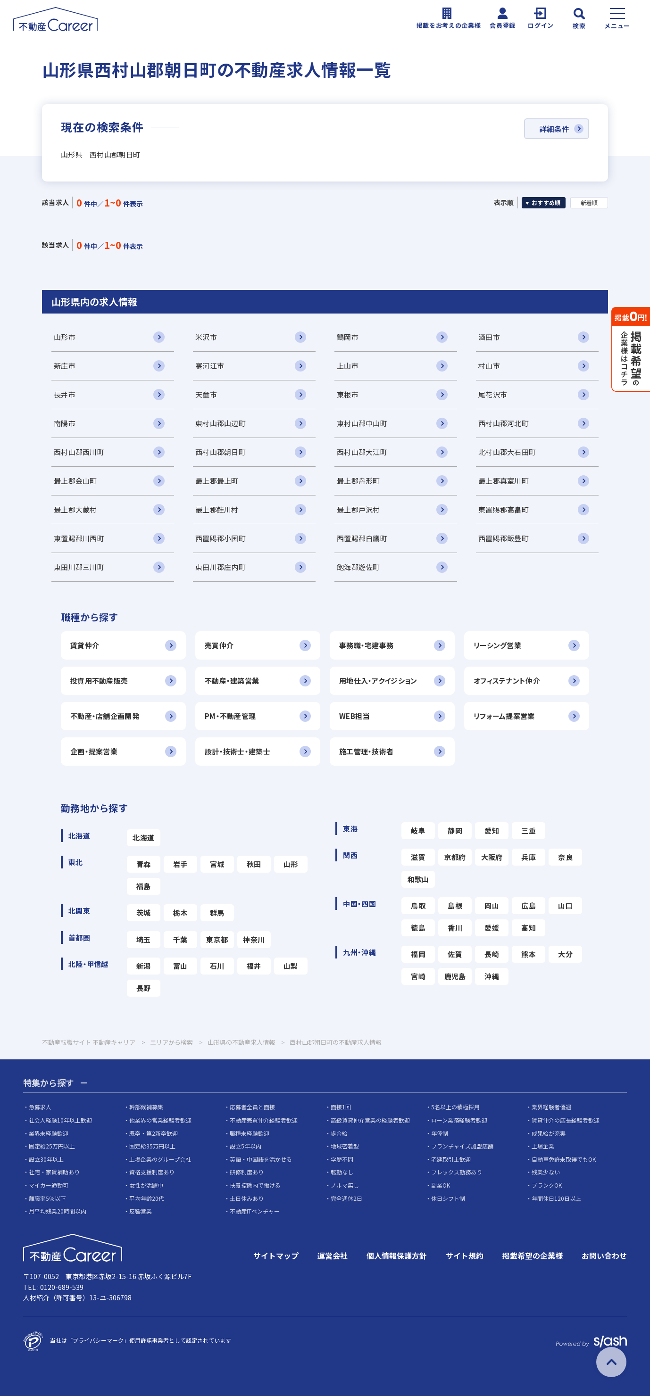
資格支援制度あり (152, 1172)
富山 (180, 966)
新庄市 (64, 366)
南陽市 (64, 423)
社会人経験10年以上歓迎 (60, 1120)
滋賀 (418, 857)
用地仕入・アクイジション (378, 681)
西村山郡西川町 (79, 452)
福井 (254, 966)
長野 (143, 988)
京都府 (455, 857)
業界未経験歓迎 (48, 1133)
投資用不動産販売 (99, 681)
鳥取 (418, 905)
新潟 (143, 966)
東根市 (347, 394)
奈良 (565, 857)
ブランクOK (547, 1185)
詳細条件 (554, 128)
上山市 (347, 366)
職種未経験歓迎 (249, 1133)
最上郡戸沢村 (358, 509)
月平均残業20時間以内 (57, 1211)
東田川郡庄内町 (220, 567)
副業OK (440, 1185)
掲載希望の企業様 (532, 1255)
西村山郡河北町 (503, 423)
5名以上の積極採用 (455, 1107)
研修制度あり (247, 1172)
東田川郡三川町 (79, 567)
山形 (290, 864)
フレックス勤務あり (456, 1172)
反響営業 (140, 1211)
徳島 (418, 928)
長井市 (64, 394)
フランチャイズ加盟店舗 (462, 1146)
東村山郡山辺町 (220, 423)
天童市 (206, 394)
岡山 (491, 905)
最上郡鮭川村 (217, 509)
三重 (528, 830)
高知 (528, 928)
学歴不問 (342, 1159)
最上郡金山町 (75, 481)
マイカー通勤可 (48, 1185)
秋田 (254, 864)
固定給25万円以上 (52, 1146)
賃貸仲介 (84, 645)
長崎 (491, 954)
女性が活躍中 (146, 1185)
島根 (455, 905)
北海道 (143, 838)
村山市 (489, 366)
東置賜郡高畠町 (503, 509)
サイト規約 (464, 1255)
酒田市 (489, 337)
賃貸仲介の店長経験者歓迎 (566, 1120)
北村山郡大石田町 (507, 452)
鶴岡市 (347, 337)
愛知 (491, 830)
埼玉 (143, 939)
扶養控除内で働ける (255, 1185)
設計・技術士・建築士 (237, 751)
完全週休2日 (346, 1198)
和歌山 (418, 879)
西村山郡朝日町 (220, 452)
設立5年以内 (245, 1146)
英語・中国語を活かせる (261, 1159)
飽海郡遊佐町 (358, 567)
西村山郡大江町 (362, 452)
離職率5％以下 (47, 1198)
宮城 (217, 864)
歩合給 (339, 1133)
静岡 (455, 830)
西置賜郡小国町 (220, 538)
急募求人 (40, 1107)
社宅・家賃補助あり (54, 1172)
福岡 (418, 954)
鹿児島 (455, 976)
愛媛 (491, 928)
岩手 (180, 864)
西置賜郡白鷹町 (362, 538)
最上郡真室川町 (503, 481)
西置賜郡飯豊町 (503, 538)
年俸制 (439, 1133)
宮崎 (418, 976)
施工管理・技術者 (366, 751)
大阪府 (492, 857)
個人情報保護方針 (397, 1255)
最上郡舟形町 (358, 481)
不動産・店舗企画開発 (104, 716)
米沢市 (206, 337)
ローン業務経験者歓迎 (459, 1120)
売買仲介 (219, 645)
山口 (565, 905)
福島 (143, 886)
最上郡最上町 (217, 481)
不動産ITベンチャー (255, 1211)
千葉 (180, 939)
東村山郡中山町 (362, 423)
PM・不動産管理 (230, 716)
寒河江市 (209, 366)
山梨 (290, 966)
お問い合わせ (604, 1255)
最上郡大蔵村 (75, 509)
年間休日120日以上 (556, 1198)
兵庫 (528, 857)
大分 (565, 954)
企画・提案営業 (93, 751)
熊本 (528, 954)
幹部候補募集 (146, 1107)
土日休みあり (247, 1198)
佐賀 (455, 954)
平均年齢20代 (146, 1198)
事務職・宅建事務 (366, 645)
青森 (143, 864)
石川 (217, 966)
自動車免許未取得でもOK (564, 1159)
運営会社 (332, 1255)
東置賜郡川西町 (79, 538)
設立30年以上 (46, 1159)
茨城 (143, 912)
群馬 (217, 912)
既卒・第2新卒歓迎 (153, 1133)
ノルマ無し (345, 1185)
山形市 (64, 337)
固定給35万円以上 (152, 1146)
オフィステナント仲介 (507, 681)
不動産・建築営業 (232, 681)
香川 (455, 928)
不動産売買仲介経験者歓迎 (264, 1120)
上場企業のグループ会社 (160, 1159)
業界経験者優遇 (551, 1107)
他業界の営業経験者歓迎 (160, 1120)
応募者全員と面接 (252, 1107)
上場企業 (543, 1146)
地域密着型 (345, 1146)
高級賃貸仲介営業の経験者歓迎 (370, 1120)
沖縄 (491, 976)
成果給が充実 (549, 1133)
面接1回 (341, 1107)
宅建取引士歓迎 (451, 1159)
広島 (528, 905)
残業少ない (546, 1172)
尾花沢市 (492, 394)
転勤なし (342, 1172)
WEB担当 (354, 716)
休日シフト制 (448, 1198)
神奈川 (254, 939)
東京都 (217, 939)
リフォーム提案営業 (504, 716)
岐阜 (418, 830)
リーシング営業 (497, 645)
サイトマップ (276, 1255)
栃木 (180, 912)
